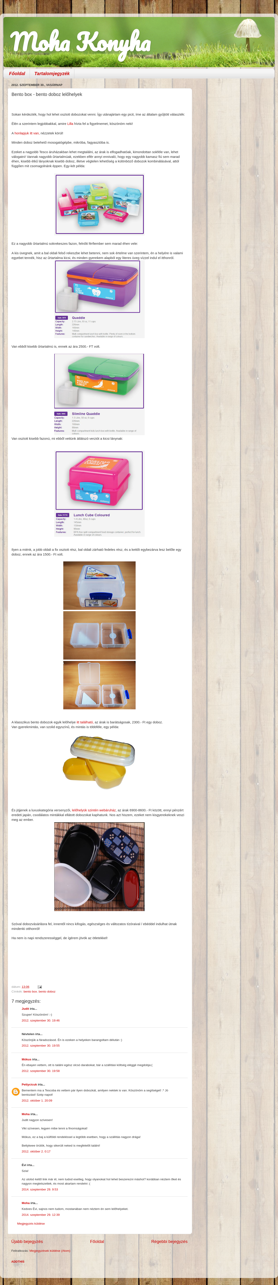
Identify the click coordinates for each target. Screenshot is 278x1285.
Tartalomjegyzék (52, 73)
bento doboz (47, 991)
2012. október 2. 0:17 (36, 1151)
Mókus (26, 1059)
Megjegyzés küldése (31, 1223)
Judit (25, 1008)
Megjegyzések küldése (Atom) (49, 1250)
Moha (26, 1114)
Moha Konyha (80, 42)
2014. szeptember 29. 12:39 (41, 1214)
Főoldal (17, 73)
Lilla (70, 124)
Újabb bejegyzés (27, 1241)
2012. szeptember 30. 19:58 (41, 1071)
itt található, (85, 722)
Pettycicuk (29, 1084)
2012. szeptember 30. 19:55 (41, 1045)
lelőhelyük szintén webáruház (94, 810)
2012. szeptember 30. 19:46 (41, 1020)
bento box (30, 991)
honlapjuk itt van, (27, 133)
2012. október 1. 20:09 (37, 1100)
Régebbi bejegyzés (169, 1241)
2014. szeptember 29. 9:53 (40, 1189)
